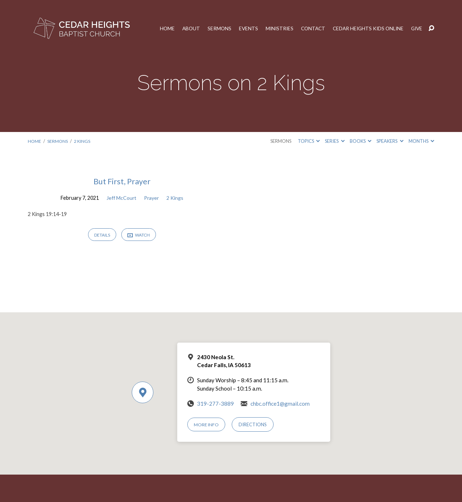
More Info (206, 424)
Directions (253, 424)
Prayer (152, 198)
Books (360, 141)
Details (101, 235)
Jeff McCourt (120, 198)
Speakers (389, 141)
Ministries (273, 28)
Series (334, 141)
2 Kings (83, 141)
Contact (308, 28)
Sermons (212, 28)
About (183, 28)
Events (242, 28)
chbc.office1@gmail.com (280, 403)
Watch (139, 236)
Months (421, 141)
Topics (309, 141)
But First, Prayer (122, 181)
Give (416, 28)
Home (159, 28)
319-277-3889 (215, 403)
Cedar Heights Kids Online (366, 28)
